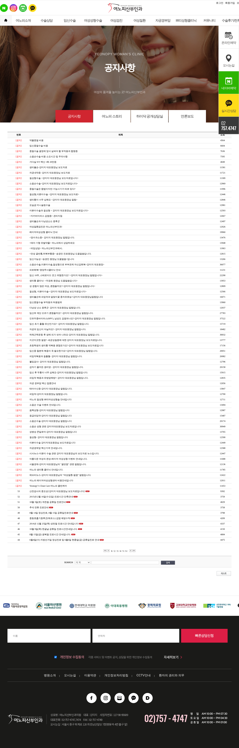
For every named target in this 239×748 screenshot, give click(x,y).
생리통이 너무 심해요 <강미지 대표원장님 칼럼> (53, 199)
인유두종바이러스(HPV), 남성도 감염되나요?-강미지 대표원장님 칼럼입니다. (67, 318)
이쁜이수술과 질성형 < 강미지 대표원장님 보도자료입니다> (59, 210)
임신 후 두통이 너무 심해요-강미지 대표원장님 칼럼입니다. (59, 372)
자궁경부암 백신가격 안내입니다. (46, 448)
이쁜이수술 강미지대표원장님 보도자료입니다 (52, 442)
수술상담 (46, 20)
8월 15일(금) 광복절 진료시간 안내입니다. (50, 534)
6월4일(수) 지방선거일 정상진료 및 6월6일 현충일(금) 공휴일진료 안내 (64, 540)
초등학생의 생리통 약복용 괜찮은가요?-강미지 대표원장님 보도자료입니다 (66, 345)
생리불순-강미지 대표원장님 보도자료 (48, 167)
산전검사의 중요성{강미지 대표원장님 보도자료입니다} (57, 491)
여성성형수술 (93, 20)
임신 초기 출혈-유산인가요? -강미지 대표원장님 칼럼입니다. (59, 324)
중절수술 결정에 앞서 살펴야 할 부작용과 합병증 (54, 151)
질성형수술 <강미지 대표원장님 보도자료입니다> (54, 178)
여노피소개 (23, 20)
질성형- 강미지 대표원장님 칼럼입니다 (49, 437)
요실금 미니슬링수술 (40, 205)
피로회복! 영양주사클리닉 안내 (45, 270)
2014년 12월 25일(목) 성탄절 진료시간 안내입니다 (54, 523)
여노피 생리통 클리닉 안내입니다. (46, 469)
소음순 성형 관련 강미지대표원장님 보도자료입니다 (55, 426)
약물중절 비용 (37, 140)
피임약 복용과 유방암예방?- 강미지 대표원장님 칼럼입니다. (59, 378)
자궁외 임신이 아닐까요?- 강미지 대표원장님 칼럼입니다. (58, 329)
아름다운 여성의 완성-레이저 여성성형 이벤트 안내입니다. (58, 459)
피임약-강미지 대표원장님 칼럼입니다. (49, 394)
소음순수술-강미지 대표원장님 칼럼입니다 (51, 421)
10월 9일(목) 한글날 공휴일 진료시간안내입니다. (53, 529)
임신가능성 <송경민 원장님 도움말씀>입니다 (52, 259)
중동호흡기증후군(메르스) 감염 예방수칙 (50, 518)
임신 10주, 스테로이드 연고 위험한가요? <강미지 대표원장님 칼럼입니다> (66, 275)
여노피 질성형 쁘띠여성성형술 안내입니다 (51, 399)
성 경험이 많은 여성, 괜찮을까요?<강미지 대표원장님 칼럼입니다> (62, 286)
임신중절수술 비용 (39, 145)
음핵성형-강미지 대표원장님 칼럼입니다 (49, 410)
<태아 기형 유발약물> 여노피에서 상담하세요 (52, 243)
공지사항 (74, 116)
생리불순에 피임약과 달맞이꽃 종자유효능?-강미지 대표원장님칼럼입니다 (66, 297)
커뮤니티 (209, 20)
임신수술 (70, 20)
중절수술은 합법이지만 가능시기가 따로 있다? (52, 189)
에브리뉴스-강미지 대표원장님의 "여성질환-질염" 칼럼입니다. (60, 475)
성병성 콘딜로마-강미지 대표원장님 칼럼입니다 (53, 432)
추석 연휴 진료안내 (39, 507)
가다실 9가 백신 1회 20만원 (43, 162)
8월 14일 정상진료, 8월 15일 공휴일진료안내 (51, 513)
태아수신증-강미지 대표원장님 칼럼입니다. (51, 388)
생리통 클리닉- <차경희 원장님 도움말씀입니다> (54, 280)
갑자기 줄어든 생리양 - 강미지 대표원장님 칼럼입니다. (56, 367)
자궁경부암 (162, 20)
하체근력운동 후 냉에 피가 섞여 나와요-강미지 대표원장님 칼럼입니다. (65, 334)
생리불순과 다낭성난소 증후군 (45, 221)
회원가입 (230, 2)
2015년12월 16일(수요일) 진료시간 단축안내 (51, 496)
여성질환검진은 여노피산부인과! (46, 226)
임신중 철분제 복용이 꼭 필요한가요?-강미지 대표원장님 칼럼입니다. (64, 351)
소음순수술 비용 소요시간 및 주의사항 (49, 156)
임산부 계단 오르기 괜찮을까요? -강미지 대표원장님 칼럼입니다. (61, 313)
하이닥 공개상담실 (149, 116)
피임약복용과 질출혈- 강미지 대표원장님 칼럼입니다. (56, 356)
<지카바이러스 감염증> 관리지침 (46, 216)
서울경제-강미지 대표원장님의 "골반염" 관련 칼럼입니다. (58, 464)
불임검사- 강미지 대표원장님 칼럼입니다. (50, 361)
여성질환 (139, 20)
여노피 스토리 (112, 116)
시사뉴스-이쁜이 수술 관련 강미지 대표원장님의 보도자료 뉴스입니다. (64, 453)
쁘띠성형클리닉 (186, 20)
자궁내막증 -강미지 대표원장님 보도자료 (50, 172)
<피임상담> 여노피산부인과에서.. (46, 248)
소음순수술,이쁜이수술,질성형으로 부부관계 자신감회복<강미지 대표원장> (67, 264)
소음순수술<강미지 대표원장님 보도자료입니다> (54, 183)
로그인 (219, 2)
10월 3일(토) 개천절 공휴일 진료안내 (48, 502)
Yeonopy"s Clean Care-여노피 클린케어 (48, 486)
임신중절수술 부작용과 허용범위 (46, 302)
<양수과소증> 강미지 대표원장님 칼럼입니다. (52, 237)
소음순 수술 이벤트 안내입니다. (45, 405)
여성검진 (116, 20)
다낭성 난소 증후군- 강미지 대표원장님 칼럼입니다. (55, 307)
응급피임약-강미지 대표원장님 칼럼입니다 (51, 415)
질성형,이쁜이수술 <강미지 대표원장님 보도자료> (54, 194)
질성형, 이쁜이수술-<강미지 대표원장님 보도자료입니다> (58, 291)
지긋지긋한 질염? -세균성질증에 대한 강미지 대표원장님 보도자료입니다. (66, 340)
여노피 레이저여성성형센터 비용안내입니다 (51, 480)
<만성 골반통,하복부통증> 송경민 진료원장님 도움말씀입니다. (60, 253)
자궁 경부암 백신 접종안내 (43, 383)
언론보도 (187, 116)
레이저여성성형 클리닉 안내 (44, 232)
